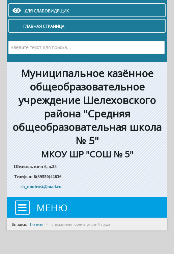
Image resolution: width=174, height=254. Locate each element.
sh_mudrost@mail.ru (41, 186)
